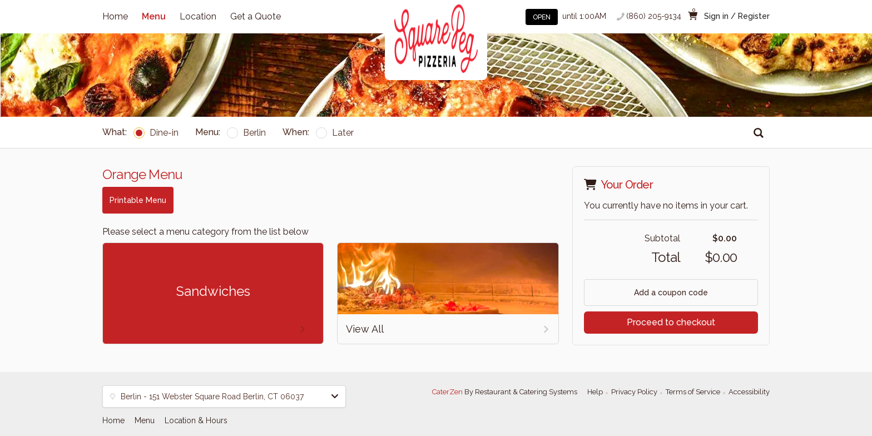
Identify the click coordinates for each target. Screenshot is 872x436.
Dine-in (156, 132)
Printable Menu (138, 200)
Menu (154, 16)
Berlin (246, 132)
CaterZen (447, 392)
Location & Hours (196, 420)
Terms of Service (693, 392)
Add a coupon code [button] (671, 292)
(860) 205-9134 (653, 16)
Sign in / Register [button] (737, 16)
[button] (224, 396)
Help (595, 392)
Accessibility (749, 392)
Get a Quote (255, 16)
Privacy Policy (634, 392)
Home (115, 16)
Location (198, 16)
